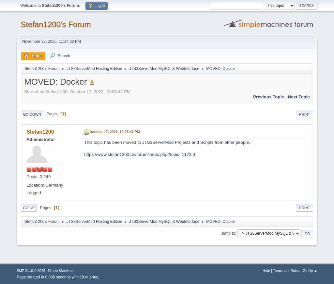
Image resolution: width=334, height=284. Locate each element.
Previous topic (268, 96)
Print (304, 114)
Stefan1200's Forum (56, 24)
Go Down (32, 114)
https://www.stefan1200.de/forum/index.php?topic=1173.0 (139, 154)
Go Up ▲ (310, 271)
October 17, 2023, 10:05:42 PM (114, 132)
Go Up (29, 208)
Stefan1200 (40, 132)
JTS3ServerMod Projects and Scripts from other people (195, 142)
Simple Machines (61, 271)
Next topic (299, 96)
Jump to (228, 233)
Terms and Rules (286, 271)
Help (266, 271)
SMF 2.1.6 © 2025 (31, 271)
